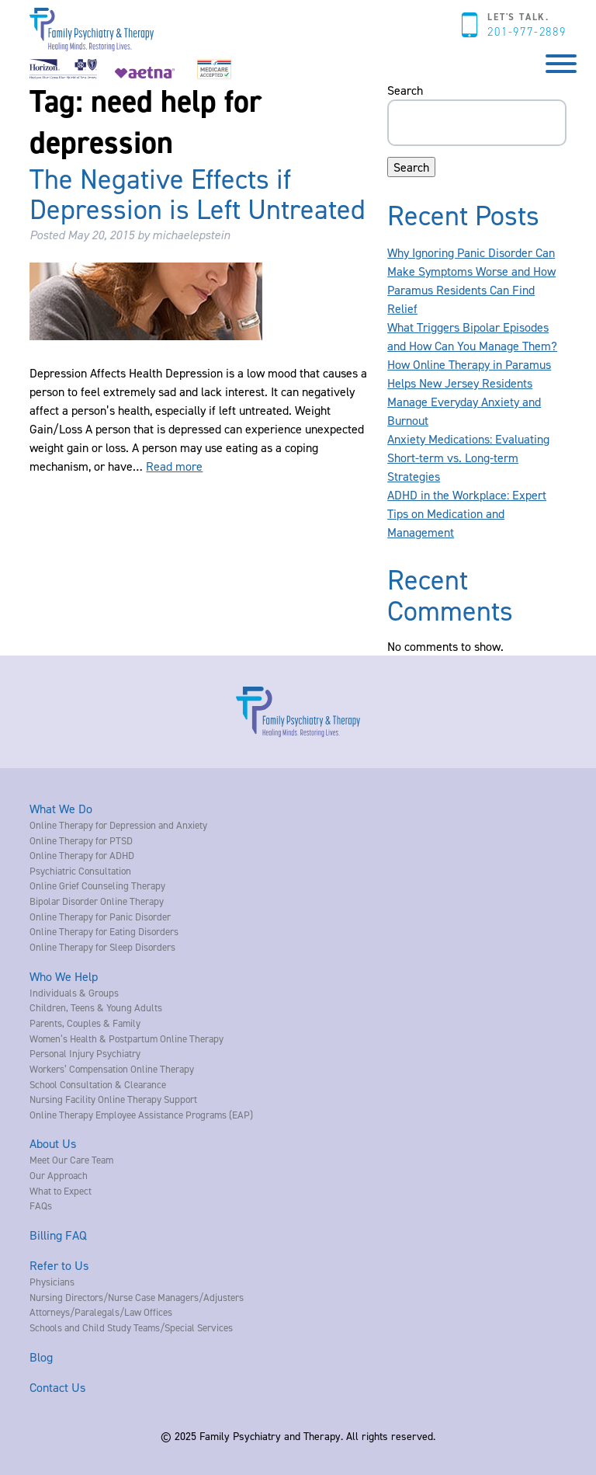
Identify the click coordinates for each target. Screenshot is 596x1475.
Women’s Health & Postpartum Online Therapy (126, 1038)
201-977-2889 (526, 32)
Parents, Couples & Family (84, 1023)
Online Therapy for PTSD (81, 840)
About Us (52, 1143)
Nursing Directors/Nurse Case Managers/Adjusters (136, 1297)
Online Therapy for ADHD (81, 855)
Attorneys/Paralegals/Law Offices (100, 1312)
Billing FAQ (58, 1235)
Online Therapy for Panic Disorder (100, 916)
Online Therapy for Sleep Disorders (102, 947)
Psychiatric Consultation (80, 870)
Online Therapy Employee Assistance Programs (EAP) (141, 1114)
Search (405, 90)
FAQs (40, 1205)
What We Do (60, 808)
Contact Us (57, 1387)
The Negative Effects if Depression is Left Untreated (197, 194)
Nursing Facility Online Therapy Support (113, 1099)
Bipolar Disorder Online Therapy (96, 901)
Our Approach (58, 1175)
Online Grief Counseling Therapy (97, 885)
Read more (174, 466)
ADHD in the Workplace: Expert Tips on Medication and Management (466, 513)
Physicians (51, 1281)
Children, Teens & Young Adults (95, 1007)
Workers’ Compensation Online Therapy (111, 1069)
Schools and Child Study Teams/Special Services (131, 1327)
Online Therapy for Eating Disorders (103, 931)
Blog (41, 1357)
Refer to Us (58, 1265)
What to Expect (60, 1191)
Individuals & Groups (74, 992)
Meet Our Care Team (71, 1159)
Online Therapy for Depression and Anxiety (118, 825)
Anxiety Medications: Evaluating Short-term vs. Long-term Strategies (468, 457)
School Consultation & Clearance (97, 1084)
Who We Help (63, 976)
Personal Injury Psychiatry (84, 1053)
